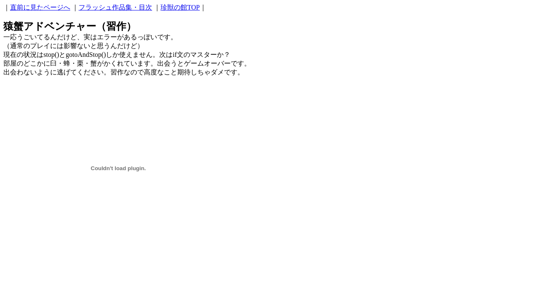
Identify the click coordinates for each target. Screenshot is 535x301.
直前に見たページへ (40, 7)
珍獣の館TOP (180, 7)
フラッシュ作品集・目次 (115, 7)
